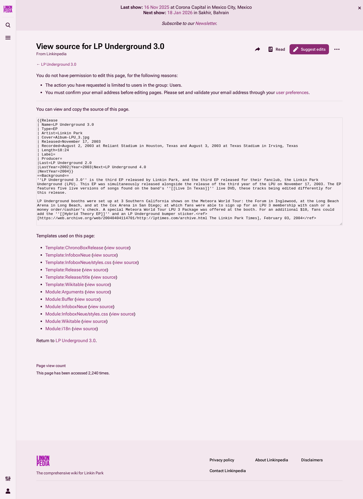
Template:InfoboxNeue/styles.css (78, 283)
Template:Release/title (67, 298)
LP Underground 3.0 (58, 64)
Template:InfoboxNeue (67, 276)
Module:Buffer (59, 320)
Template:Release (63, 291)
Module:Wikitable (62, 342)
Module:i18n (58, 350)
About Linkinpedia (271, 460)
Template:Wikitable (64, 305)
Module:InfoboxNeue (66, 327)
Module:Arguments (64, 313)
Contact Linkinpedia (228, 470)
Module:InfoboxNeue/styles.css (76, 335)
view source (117, 269)
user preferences (292, 92)
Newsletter (205, 23)
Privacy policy (222, 460)
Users (175, 85)
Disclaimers (312, 460)
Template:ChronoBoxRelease (74, 269)
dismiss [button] (359, 8)
